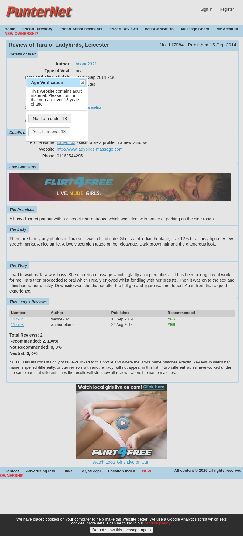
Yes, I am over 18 (49, 131)
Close (82, 82)
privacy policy (157, 526)
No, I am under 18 (50, 118)
